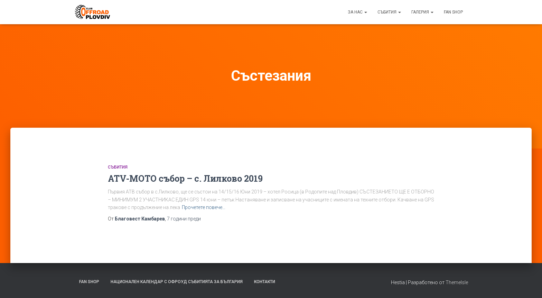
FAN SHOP (453, 12)
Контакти (264, 281)
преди (184, 219)
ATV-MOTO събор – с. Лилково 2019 (185, 178)
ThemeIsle (457, 282)
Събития (389, 12)
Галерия (422, 12)
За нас (357, 12)
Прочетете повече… (203, 207)
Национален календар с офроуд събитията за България (177, 281)
